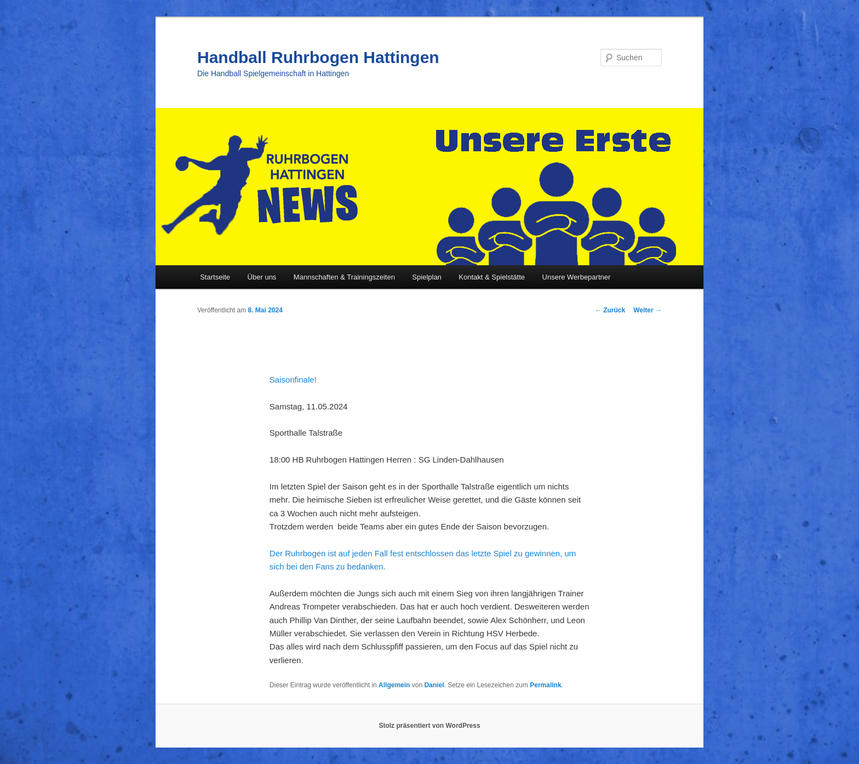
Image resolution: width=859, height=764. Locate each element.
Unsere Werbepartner (576, 277)
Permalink (545, 685)
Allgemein (394, 685)
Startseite (215, 277)
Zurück (610, 310)
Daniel (434, 685)
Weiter (647, 310)
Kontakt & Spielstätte (492, 277)
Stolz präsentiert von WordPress (429, 725)
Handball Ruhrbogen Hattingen (318, 57)
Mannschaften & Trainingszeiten (344, 277)
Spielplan (427, 277)
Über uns (262, 277)
